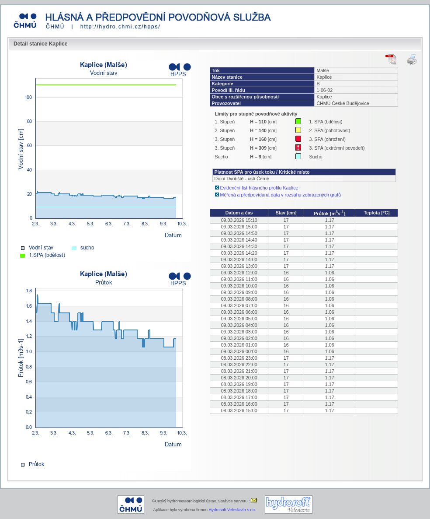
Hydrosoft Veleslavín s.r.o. (232, 510)
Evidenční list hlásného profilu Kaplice (259, 187)
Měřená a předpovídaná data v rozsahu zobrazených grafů (280, 194)
